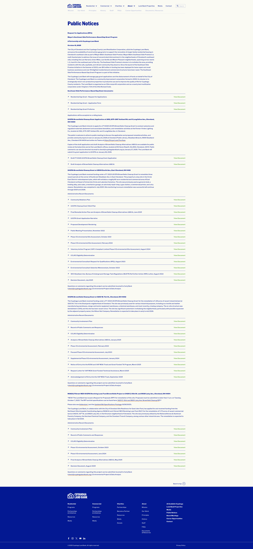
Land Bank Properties (146, 6)
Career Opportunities (133, 14)
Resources (71, 517)
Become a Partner (123, 511)
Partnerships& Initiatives (72, 512)
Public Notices (172, 513)
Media (160, 6)
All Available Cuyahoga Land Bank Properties (175, 505)
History (103, 14)
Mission (71, 14)
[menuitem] (91, 6)
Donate (119, 523)
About (130, 6)
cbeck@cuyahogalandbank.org (79, 385)
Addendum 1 (83, 404)
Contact (169, 6)
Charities (118, 6)
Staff (112, 14)
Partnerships (121, 507)
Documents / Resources (154, 14)
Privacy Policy (180, 545)
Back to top (179, 483)
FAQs (119, 14)
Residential (90, 6)
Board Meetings (172, 516)
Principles (92, 14)
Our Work (81, 14)
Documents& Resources (146, 532)
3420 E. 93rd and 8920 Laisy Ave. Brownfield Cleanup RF (138, 400)
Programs (71, 507)
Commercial (104, 6)
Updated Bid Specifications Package (108, 404)
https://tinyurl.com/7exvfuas (114, 140)
